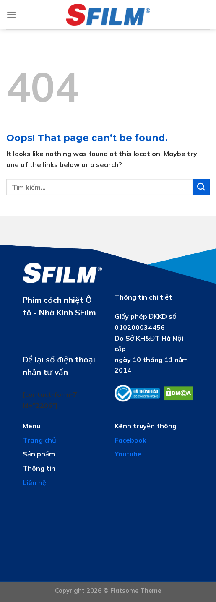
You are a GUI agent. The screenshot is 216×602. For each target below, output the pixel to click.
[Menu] (11, 14)
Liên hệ (34, 482)
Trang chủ (39, 440)
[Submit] (201, 187)
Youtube (128, 454)
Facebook (130, 440)
